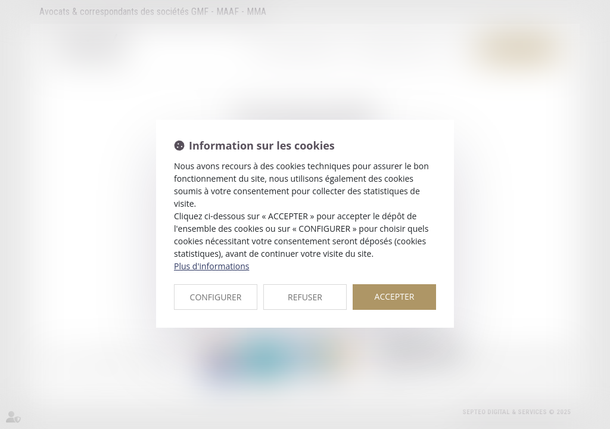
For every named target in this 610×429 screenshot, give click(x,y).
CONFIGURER (216, 297)
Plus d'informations (211, 266)
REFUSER (305, 297)
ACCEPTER (395, 296)
